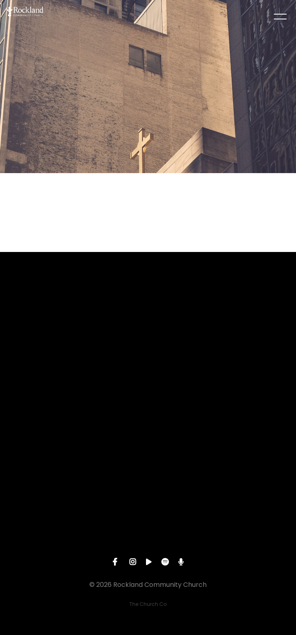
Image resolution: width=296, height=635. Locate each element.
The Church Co (148, 604)
